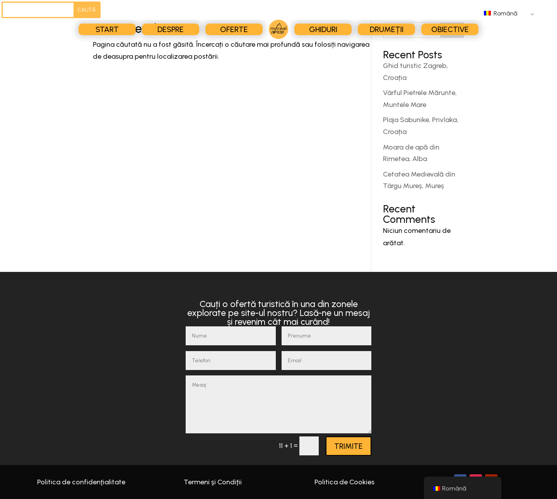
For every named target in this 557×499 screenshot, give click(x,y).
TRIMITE (348, 446)
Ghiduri (323, 29)
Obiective (450, 29)
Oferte (234, 29)
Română (500, 13)
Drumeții (386, 29)
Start (107, 29)
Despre (170, 29)
